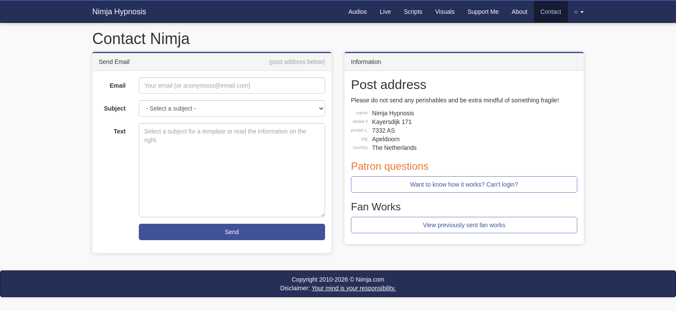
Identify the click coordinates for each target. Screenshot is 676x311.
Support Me (482, 11)
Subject (115, 108)
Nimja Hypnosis (119, 11)
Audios (357, 11)
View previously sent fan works (464, 225)
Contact (550, 11)
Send (232, 231)
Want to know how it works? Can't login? (464, 184)
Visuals (445, 11)
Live (385, 11)
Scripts (413, 11)
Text (120, 131)
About (520, 11)
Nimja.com (370, 279)
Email (117, 85)
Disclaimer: (338, 288)
